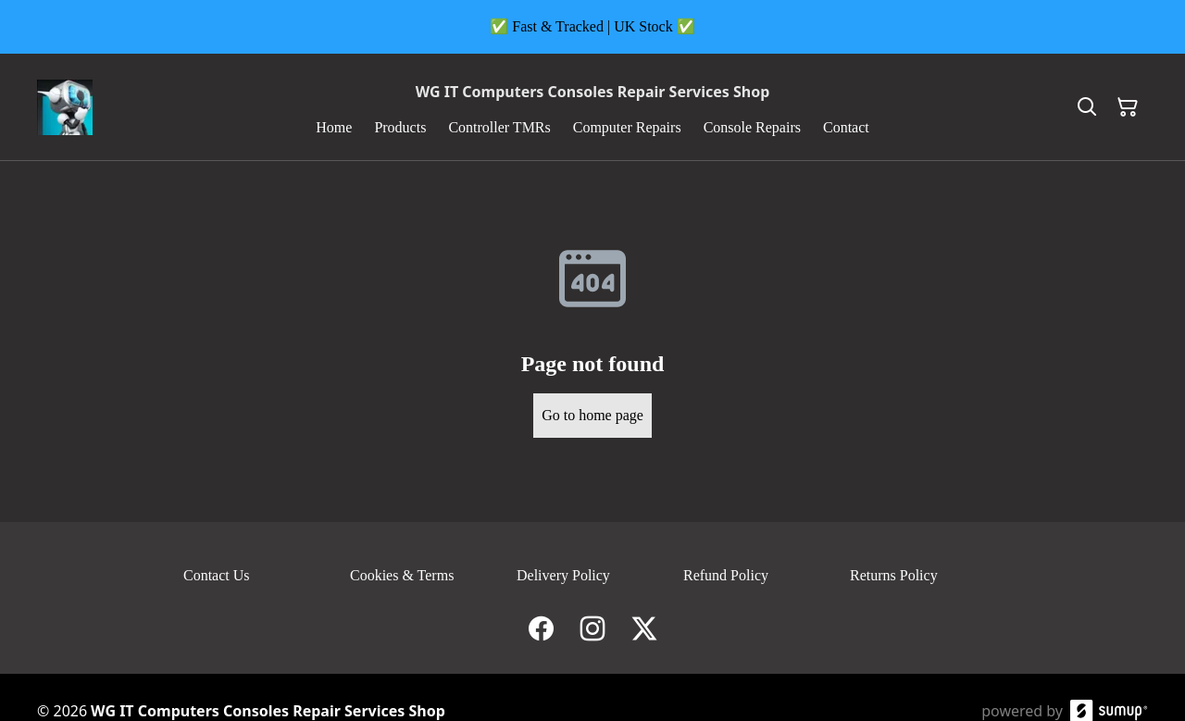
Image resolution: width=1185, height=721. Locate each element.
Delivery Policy (563, 575)
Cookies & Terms (402, 575)
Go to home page (592, 415)
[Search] (1086, 107)
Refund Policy (725, 575)
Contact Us (216, 575)
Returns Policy (894, 575)
